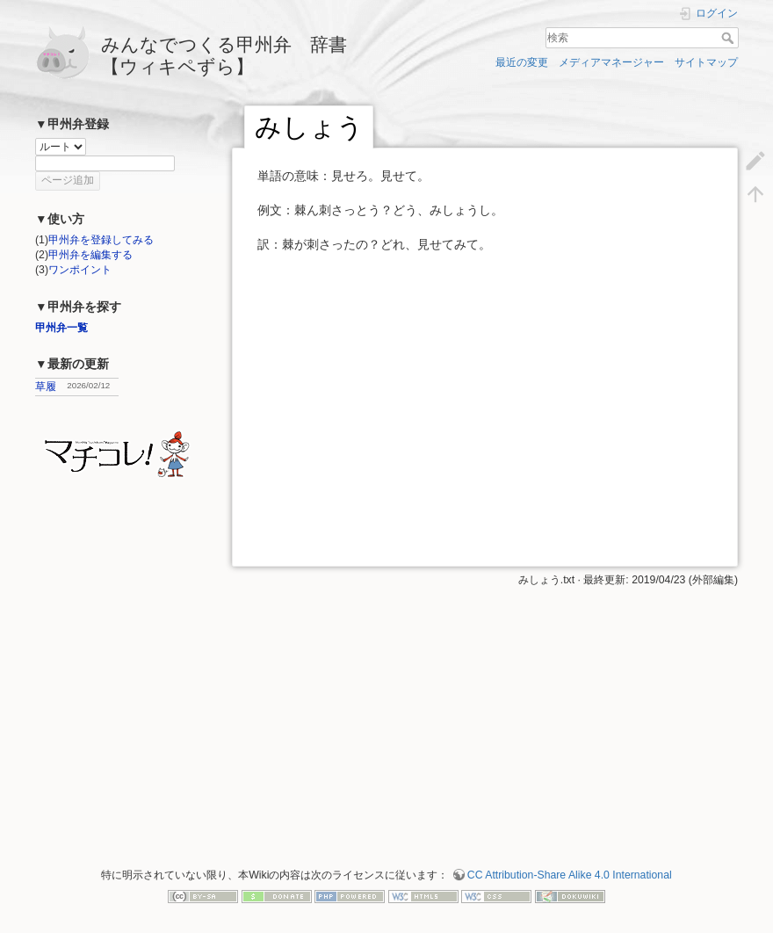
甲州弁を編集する (90, 255)
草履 (45, 386)
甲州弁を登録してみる (101, 240)
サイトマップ (706, 62)
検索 (729, 38)
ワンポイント (80, 270)
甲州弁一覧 (61, 328)
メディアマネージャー (611, 62)
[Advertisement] (483, 711)
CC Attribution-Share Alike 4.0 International (569, 875)
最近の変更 (521, 62)
